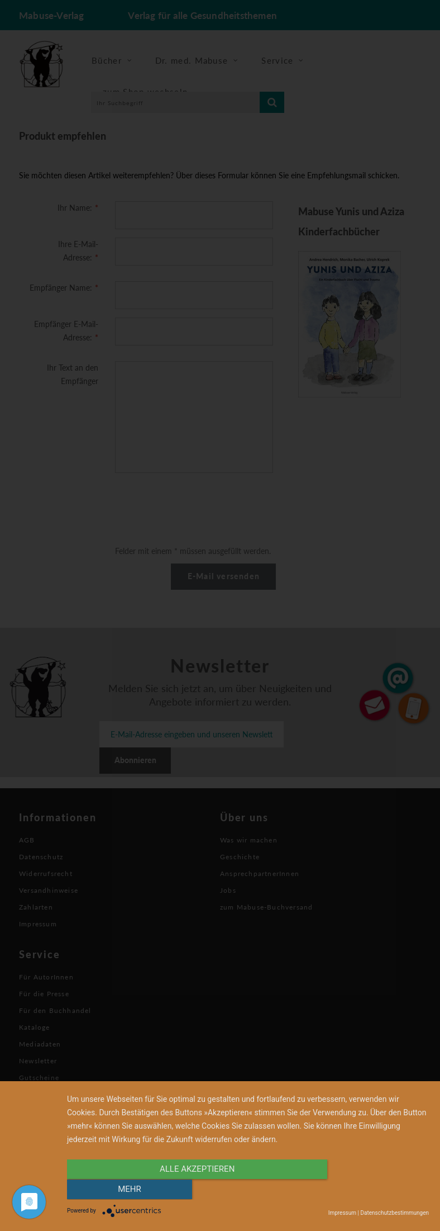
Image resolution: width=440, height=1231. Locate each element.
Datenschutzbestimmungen (394, 1213)
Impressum (342, 1213)
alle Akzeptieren (193, 1190)
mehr (374, 1190)
